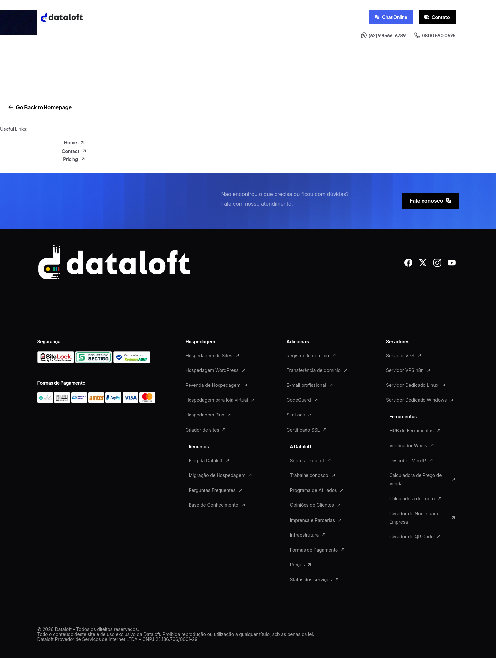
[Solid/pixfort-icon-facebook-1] (408, 262)
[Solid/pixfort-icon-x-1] (423, 262)
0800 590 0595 (434, 35)
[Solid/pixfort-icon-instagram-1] (437, 262)
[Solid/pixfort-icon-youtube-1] (452, 262)
